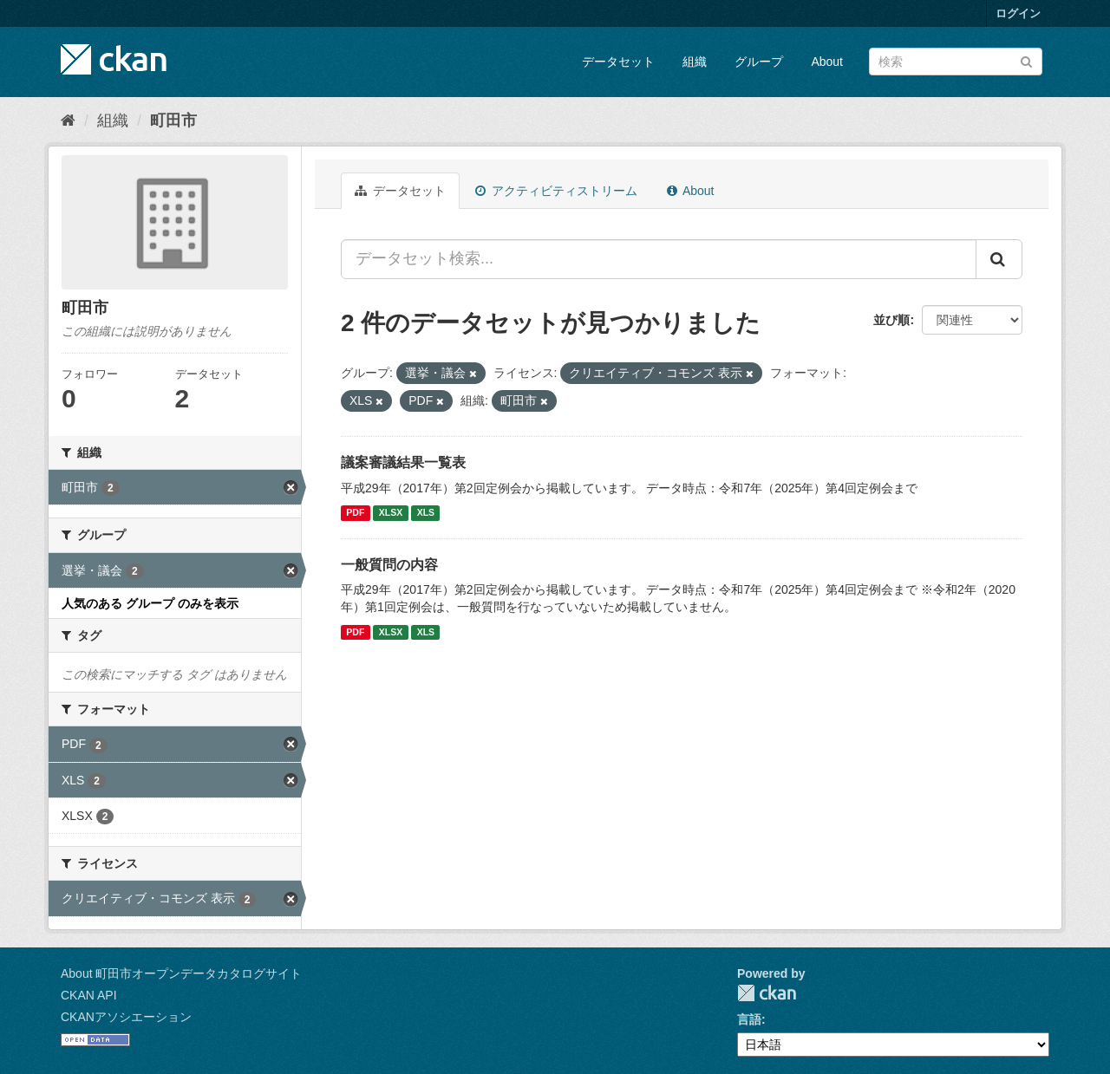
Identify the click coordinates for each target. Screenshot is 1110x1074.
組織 (694, 61)
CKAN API (89, 995)
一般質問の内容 (389, 564)
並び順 (891, 320)
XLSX (390, 513)
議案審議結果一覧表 (403, 462)
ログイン (1018, 13)
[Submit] (1026, 60)
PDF (355, 513)
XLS (425, 513)
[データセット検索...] (658, 259)
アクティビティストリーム (556, 191)
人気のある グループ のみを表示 (150, 603)
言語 (749, 1019)
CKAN (766, 993)
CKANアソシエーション (126, 1017)
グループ (759, 61)
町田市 (173, 120)
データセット (618, 61)
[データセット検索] (955, 61)
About (827, 61)
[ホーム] (68, 120)
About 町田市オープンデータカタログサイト (181, 973)
